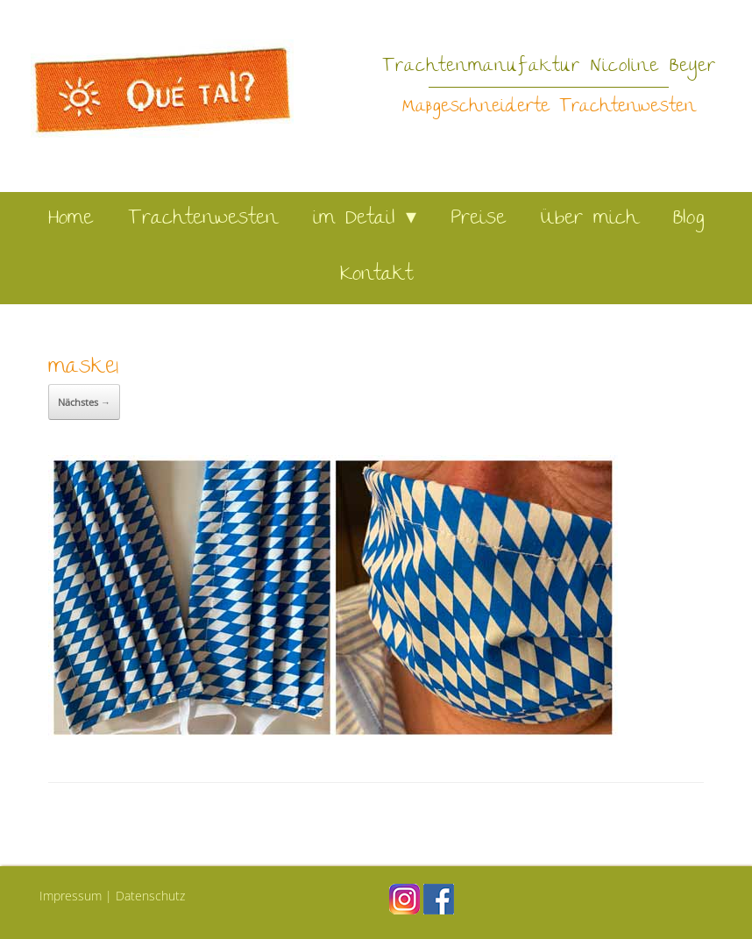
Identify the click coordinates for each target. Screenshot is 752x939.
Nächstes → (84, 402)
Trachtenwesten (203, 219)
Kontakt (376, 275)
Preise (478, 219)
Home (70, 219)
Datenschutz (150, 895)
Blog (689, 219)
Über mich (589, 219)
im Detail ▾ (364, 219)
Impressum (70, 895)
